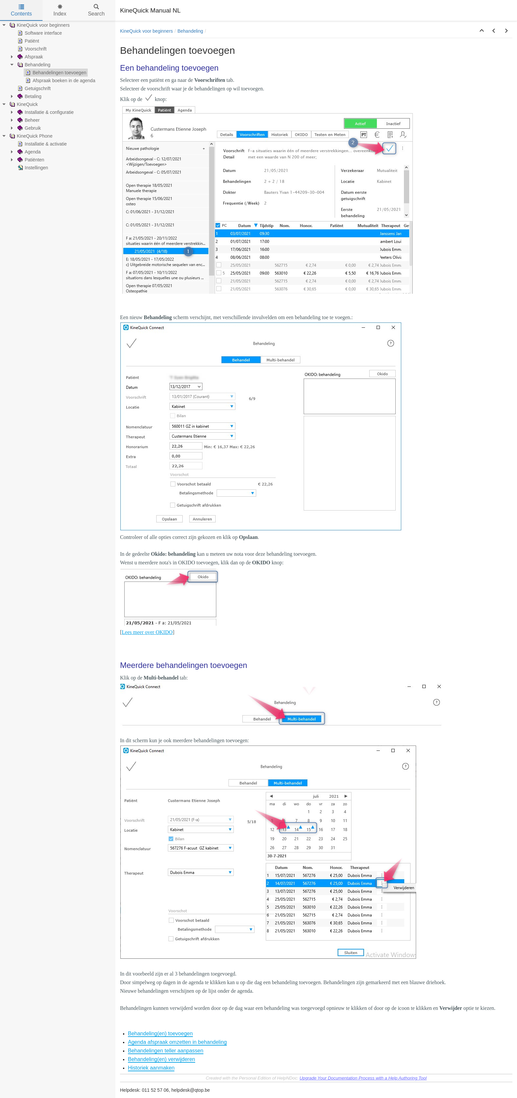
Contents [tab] (21, 10)
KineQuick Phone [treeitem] (30, 136)
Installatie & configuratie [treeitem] (45, 112)
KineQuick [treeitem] (23, 104)
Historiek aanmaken (151, 1068)
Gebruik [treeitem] (28, 128)
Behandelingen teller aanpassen (165, 1050)
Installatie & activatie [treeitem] (41, 144)
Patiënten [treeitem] (30, 160)
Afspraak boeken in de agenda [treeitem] (59, 80)
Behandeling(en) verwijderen (161, 1059)
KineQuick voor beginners (146, 31)
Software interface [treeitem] (39, 33)
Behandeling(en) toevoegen (160, 1033)
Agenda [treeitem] (28, 152)
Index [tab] (59, 10)
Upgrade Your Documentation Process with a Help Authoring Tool (363, 1078)
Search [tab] (96, 10)
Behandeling (190, 31)
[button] (481, 31)
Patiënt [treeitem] (27, 41)
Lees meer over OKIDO (147, 632)
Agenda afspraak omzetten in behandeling (177, 1042)
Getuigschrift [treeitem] (33, 88)
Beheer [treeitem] (28, 120)
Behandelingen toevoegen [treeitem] (55, 73)
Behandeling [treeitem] (33, 65)
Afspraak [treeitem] (29, 57)
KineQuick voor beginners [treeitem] (39, 25)
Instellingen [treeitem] (32, 168)
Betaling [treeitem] (29, 96)
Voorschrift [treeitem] (31, 49)
